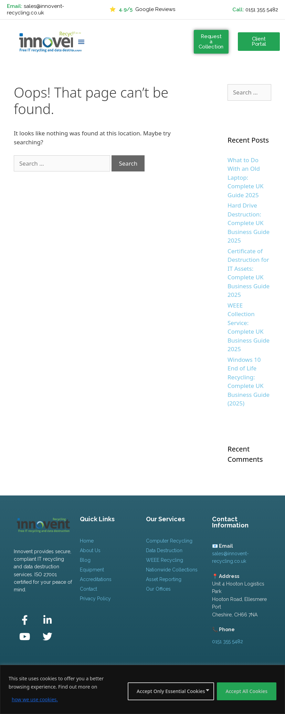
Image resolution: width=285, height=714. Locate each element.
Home (87, 541)
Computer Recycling (169, 541)
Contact (88, 589)
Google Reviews (142, 9)
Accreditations (96, 579)
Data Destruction (164, 550)
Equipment (92, 569)
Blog (85, 560)
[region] (142, 689)
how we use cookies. (35, 699)
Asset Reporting (163, 579)
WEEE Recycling (164, 560)
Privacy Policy (95, 598)
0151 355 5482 (261, 10)
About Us (90, 550)
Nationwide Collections (172, 569)
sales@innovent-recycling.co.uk (35, 9)
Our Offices (158, 589)
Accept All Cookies (246, 691)
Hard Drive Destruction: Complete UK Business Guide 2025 (249, 222)
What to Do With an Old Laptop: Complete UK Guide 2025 (245, 177)
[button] (81, 41)
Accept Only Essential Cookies (171, 691)
